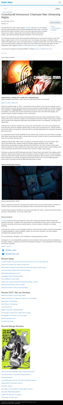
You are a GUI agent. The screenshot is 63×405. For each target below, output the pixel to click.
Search (57, 8)
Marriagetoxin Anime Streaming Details (12, 276)
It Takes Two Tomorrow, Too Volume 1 (11, 394)
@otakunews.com (12, 254)
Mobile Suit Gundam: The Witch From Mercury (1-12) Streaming (18, 298)
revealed (39, 27)
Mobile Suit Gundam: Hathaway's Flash (12, 310)
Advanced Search (7, 12)
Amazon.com (37, 49)
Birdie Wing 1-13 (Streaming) (9, 301)
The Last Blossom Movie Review (10, 279)
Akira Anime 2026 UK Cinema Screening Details (14, 287)
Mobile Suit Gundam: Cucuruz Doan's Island (13, 295)
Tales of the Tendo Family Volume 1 (11, 391)
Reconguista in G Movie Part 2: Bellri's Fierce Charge (16, 312)
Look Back (25, 45)
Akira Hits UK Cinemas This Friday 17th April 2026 (15, 264)
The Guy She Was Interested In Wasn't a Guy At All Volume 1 (18, 371)
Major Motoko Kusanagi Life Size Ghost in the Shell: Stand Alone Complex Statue (23, 267)
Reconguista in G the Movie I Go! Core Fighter (14, 315)
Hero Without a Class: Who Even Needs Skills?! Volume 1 (17, 389)
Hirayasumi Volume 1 (7, 377)
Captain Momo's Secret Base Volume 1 (12, 383)
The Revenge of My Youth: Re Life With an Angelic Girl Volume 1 (19, 380)
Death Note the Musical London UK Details (13, 284)
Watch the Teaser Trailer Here (9, 103)
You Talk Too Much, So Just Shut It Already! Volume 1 (16, 374)
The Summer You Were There (9, 397)
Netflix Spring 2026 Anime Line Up (10, 273)
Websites (54, 30)
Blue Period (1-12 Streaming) (9, 304)
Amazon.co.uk (48, 49)
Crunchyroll (28, 27)
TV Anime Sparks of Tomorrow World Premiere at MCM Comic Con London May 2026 (24, 261)
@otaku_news (10, 250)
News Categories (55, 22)
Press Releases (56, 28)
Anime (53, 26)
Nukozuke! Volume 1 (7, 386)
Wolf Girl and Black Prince (8, 318)
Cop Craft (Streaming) (7, 321)
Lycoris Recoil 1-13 (6, 307)
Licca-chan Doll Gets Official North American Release (16, 270)
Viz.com (52, 45)
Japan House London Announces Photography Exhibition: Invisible (19, 282)
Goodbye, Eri (34, 45)
